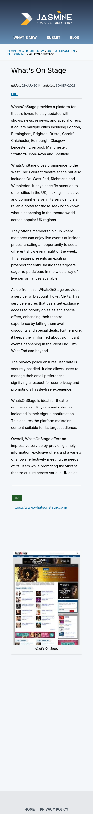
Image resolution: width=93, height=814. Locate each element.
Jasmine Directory (46, 18)
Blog (75, 37)
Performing (16, 54)
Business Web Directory (25, 51)
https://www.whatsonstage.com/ (39, 507)
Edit (14, 94)
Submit (53, 37)
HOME (30, 809)
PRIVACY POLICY (54, 809)
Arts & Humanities (61, 51)
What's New (25, 37)
